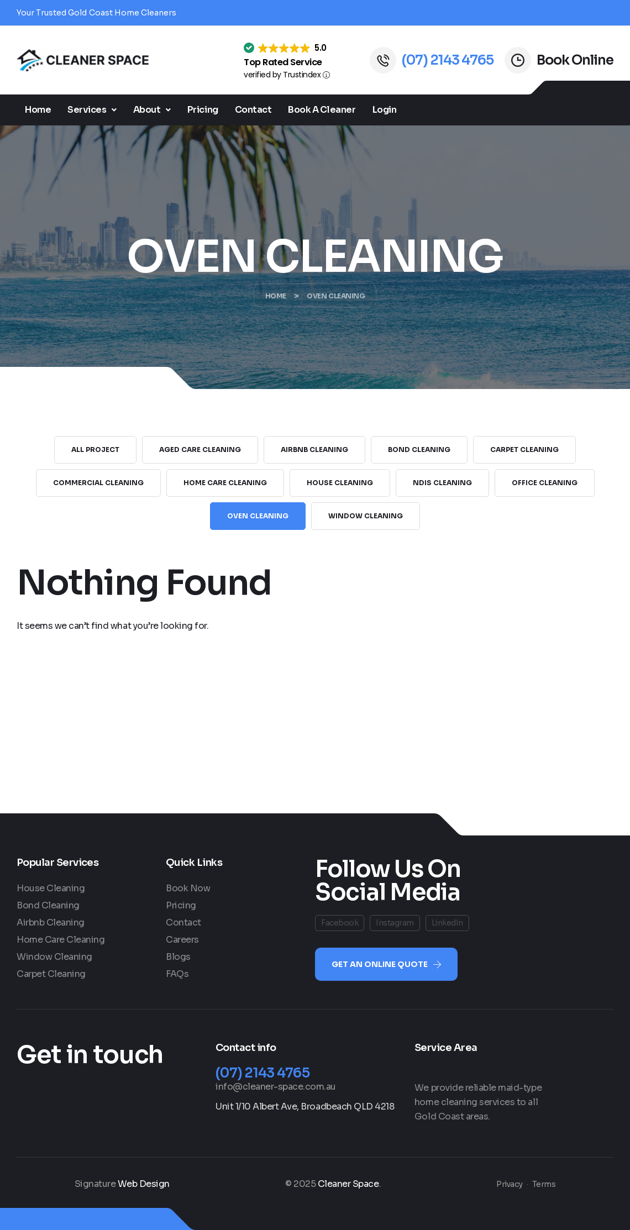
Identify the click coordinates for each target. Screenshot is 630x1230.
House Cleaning (340, 483)
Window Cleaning (365, 516)
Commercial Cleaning (98, 483)
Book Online (575, 60)
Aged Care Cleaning (200, 449)
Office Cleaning (545, 483)
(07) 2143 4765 (448, 60)
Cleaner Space (348, 1184)
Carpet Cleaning (524, 449)
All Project (95, 449)
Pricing (202, 109)
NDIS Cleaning (442, 483)
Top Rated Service (283, 62)
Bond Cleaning (419, 449)
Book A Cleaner (321, 109)
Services (92, 109)
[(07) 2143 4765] (383, 60)
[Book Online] (518, 60)
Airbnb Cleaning (314, 449)
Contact (253, 109)
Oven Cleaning (257, 516)
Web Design (144, 1184)
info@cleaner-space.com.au (276, 1086)
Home (38, 109)
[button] (92, 110)
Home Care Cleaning (225, 483)
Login (384, 109)
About (152, 109)
